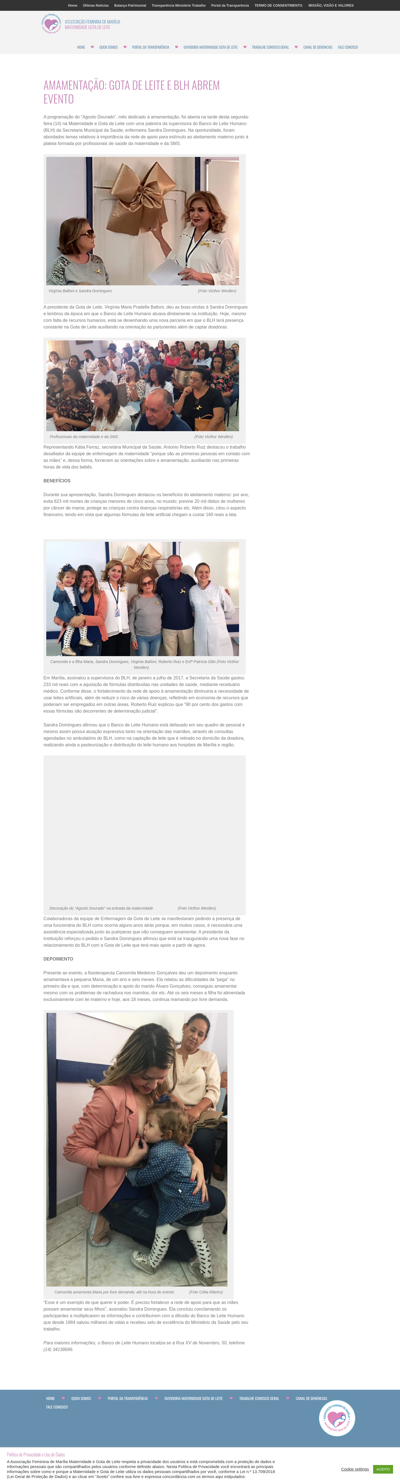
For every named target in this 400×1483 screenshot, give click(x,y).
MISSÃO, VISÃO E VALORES (331, 5)
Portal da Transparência (230, 5)
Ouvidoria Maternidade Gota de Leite (211, 47)
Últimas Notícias (96, 5)
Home (72, 5)
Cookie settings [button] (355, 1469)
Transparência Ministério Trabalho (179, 5)
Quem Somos (108, 47)
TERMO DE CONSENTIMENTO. (279, 5)
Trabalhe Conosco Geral (270, 47)
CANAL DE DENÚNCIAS (317, 47)
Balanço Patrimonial (130, 5)
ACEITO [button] (383, 1469)
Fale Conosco (348, 47)
